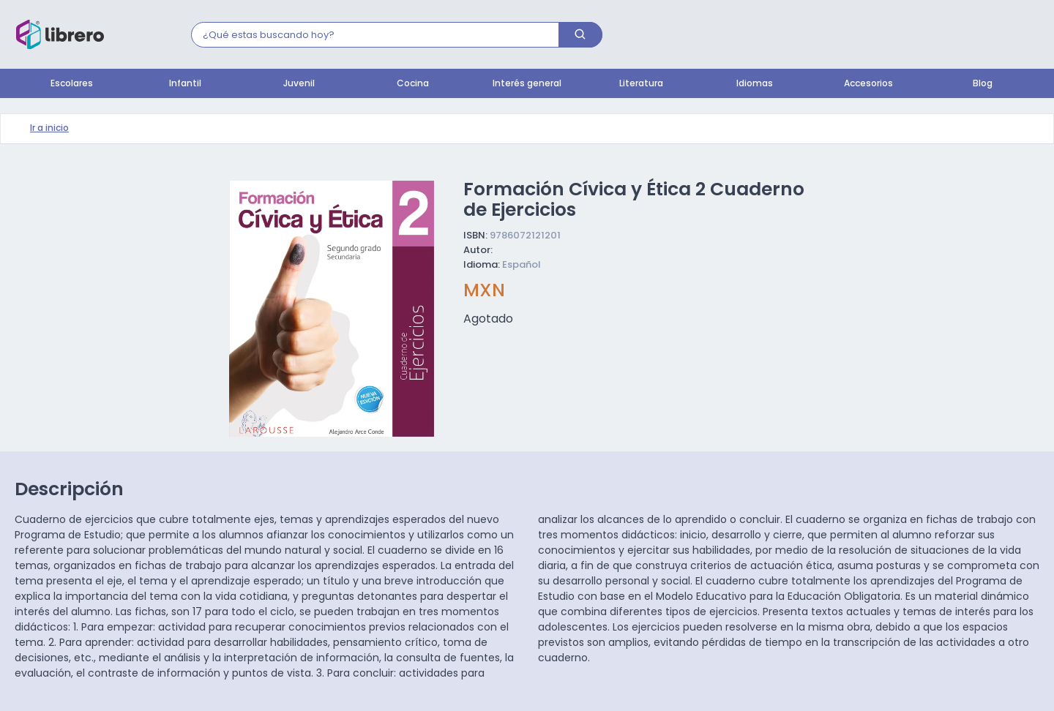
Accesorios (868, 84)
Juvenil (299, 84)
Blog (983, 84)
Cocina (413, 84)
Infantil (185, 84)
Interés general (527, 84)
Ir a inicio (49, 128)
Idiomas (754, 84)
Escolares (72, 84)
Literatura (641, 84)
